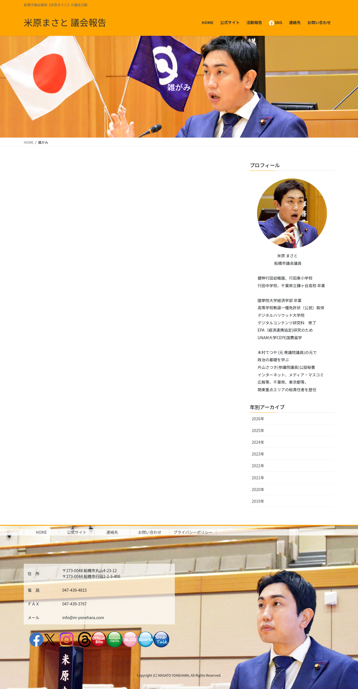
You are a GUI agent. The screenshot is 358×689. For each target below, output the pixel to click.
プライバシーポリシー (193, 532)
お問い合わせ (149, 532)
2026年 (258, 418)
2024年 (258, 442)
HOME (41, 532)
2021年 (258, 477)
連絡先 (112, 532)
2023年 (258, 454)
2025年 (258, 430)
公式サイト (76, 532)
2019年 (258, 501)
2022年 (258, 465)
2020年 (258, 489)
